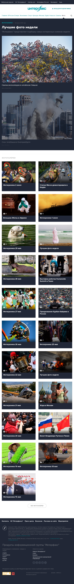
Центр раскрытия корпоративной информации (42, 557)
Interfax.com (31, 2)
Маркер (5, 558)
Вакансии (38, 521)
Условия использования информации (36, 572)
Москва (41, 15)
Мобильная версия (7, 2)
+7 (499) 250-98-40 (55, 538)
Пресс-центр (29, 521)
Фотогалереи (7, 23)
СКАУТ (4, 557)
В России (11, 15)
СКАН (34, 553)
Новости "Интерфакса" (39, 551)
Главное (4, 15)
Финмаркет (54, 2)
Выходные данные (31, 574)
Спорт (30, 15)
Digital (47, 15)
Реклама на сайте (50, 521)
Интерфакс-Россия (43, 2)
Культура (35, 15)
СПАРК (5, 553)
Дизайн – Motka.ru (56, 572)
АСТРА (4, 560)
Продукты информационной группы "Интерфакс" (31, 544)
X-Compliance (6, 555)
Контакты (5, 521)
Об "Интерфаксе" (20, 2)
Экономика (23, 15)
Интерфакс (37, 8)
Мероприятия (63, 521)
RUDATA (35, 555)
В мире (16, 15)
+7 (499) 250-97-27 (13, 540)
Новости (52, 15)
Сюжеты (58, 15)
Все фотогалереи (37, 506)
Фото (63, 15)
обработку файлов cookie (23, 535)
